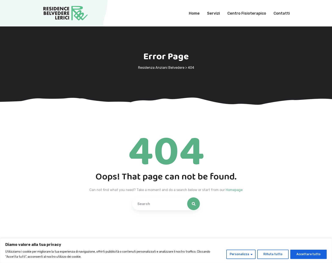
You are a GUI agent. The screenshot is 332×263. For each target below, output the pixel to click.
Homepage (234, 190)
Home (194, 13)
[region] (166, 250)
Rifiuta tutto (272, 254)
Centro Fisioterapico (246, 13)
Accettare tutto (308, 254)
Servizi (213, 13)
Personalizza (239, 254)
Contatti (282, 13)
